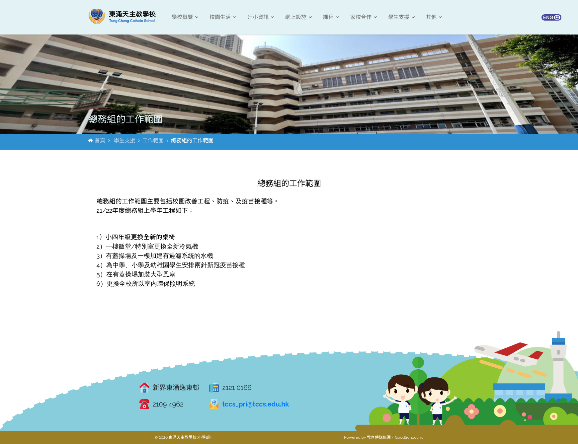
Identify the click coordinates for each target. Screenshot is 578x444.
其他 (434, 17)
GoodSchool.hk (409, 437)
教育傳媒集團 (379, 437)
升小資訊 (260, 17)
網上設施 (298, 17)
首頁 (100, 140)
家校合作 (363, 17)
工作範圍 (153, 140)
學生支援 (401, 17)
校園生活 (222, 17)
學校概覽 (185, 17)
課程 (331, 17)
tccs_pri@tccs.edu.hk (255, 404)
